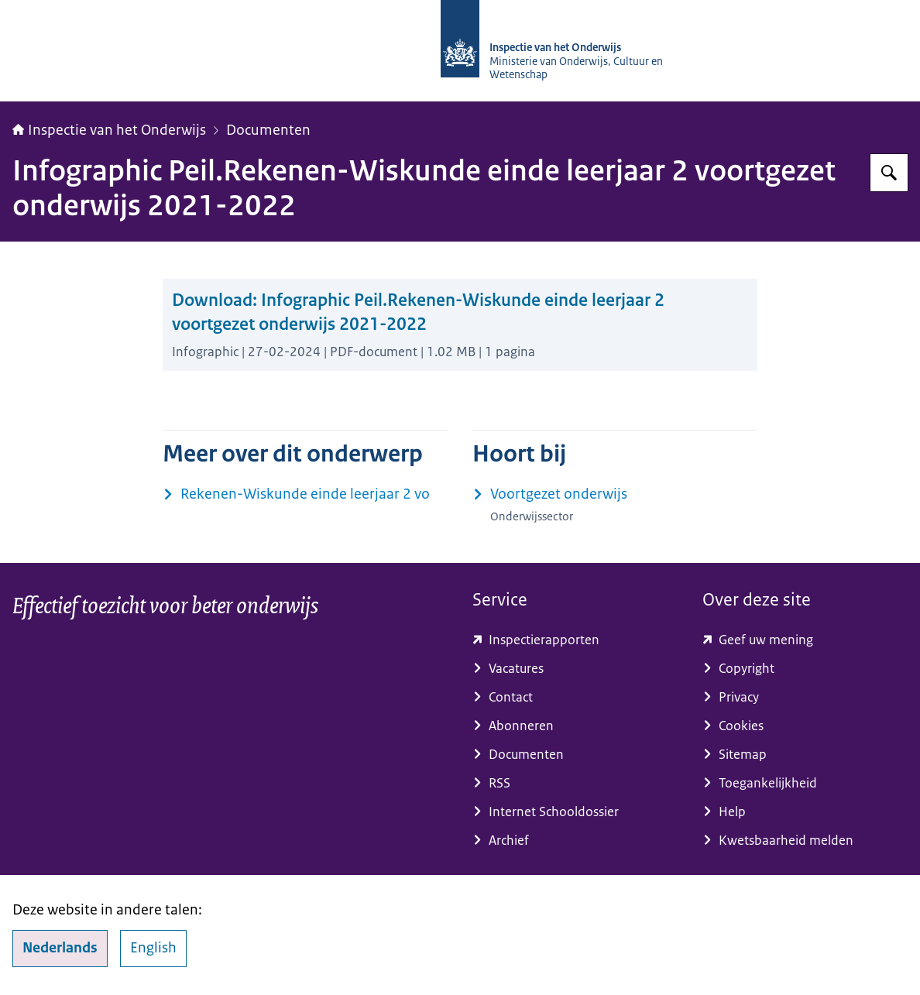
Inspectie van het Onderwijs (109, 130)
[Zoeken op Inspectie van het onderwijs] (889, 172)
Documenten (268, 130)
